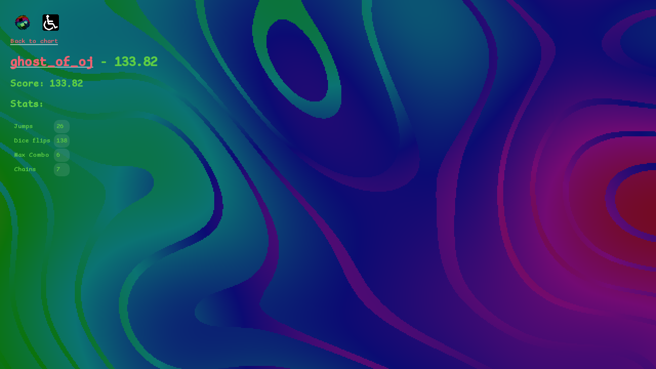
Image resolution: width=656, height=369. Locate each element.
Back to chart (34, 41)
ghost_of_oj (51, 62)
